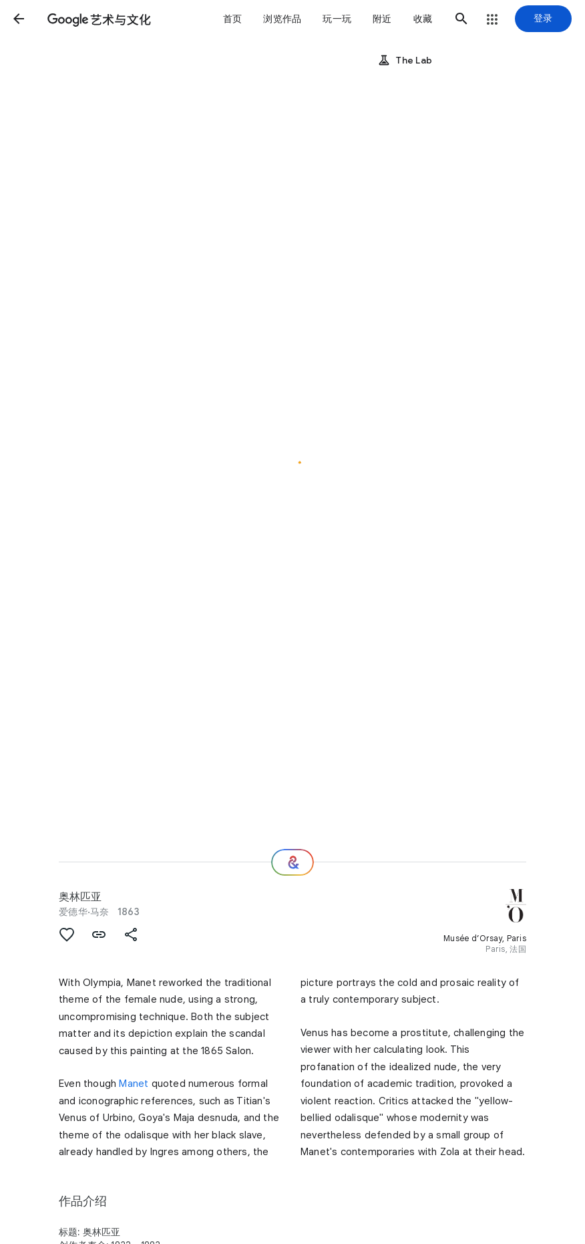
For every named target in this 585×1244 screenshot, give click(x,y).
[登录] (543, 18)
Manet (133, 1084)
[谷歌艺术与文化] (98, 18)
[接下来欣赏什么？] (292, 862)
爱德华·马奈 (84, 912)
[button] (19, 19)
